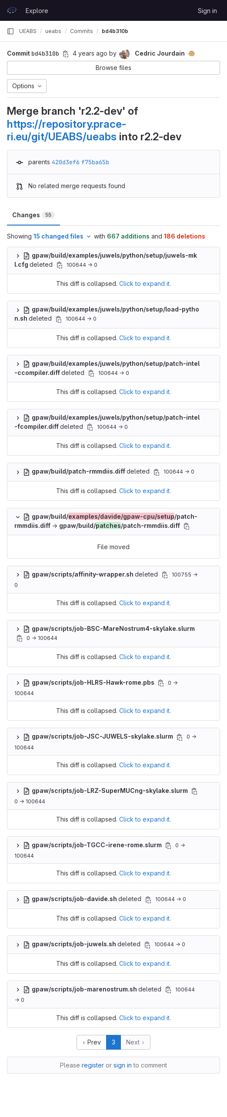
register (93, 1065)
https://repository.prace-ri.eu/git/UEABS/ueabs (66, 130)
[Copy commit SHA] (65, 54)
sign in (123, 1065)
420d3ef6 (66, 162)
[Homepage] (12, 10)
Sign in (207, 10)
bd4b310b (115, 31)
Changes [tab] (33, 215)
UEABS (28, 31)
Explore (37, 10)
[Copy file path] (59, 265)
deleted (87, 471)
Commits (81, 31)
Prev (91, 1042)
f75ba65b (95, 162)
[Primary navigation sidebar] (10, 31)
